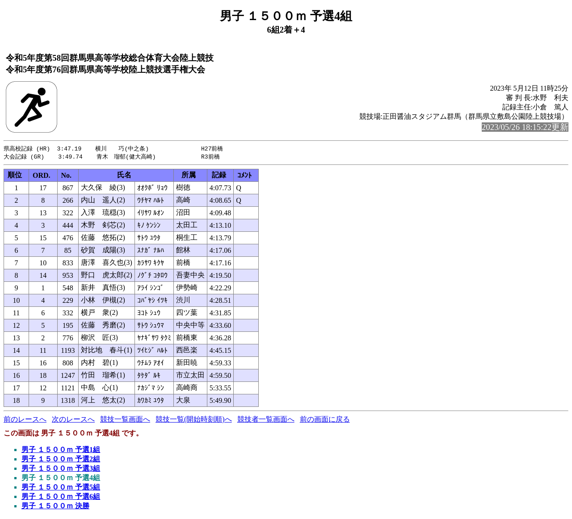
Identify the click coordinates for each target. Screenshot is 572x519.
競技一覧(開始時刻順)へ (194, 420)
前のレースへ (25, 420)
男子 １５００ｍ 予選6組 (60, 497)
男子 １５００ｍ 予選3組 (60, 469)
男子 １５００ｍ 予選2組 (60, 460)
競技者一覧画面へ (265, 420)
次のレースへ (73, 420)
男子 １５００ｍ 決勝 (55, 507)
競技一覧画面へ (125, 420)
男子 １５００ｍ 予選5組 (60, 488)
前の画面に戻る (325, 420)
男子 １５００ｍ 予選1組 (60, 450)
